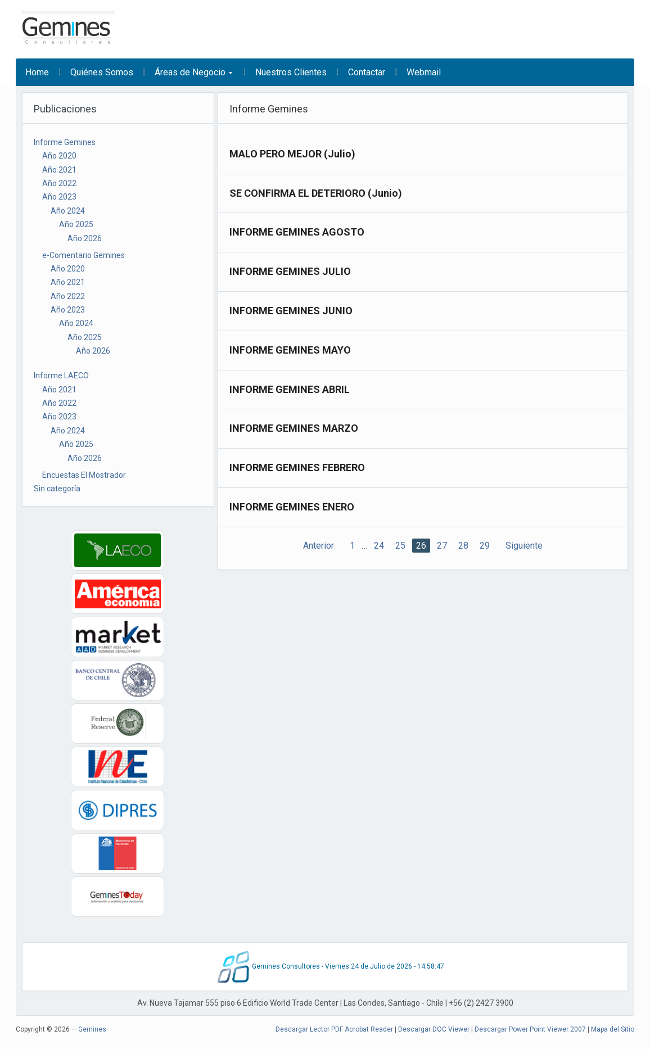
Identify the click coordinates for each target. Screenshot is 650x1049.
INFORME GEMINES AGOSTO (296, 232)
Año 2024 (68, 210)
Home (37, 72)
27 (442, 545)
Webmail (424, 72)
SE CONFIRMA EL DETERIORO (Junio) (315, 193)
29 (485, 545)
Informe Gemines (65, 142)
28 (463, 545)
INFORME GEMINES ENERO (291, 507)
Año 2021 (59, 169)
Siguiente (524, 545)
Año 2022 (59, 183)
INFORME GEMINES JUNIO (291, 310)
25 (400, 545)
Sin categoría (57, 488)
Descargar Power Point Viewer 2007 (530, 1029)
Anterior (318, 545)
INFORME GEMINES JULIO (290, 271)
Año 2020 (59, 155)
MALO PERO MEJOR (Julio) (292, 154)
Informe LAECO (61, 375)
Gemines (92, 1029)
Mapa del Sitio (612, 1029)
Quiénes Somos (101, 72)
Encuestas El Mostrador (84, 475)
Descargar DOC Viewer (434, 1029)
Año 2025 (76, 224)
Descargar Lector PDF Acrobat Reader (334, 1029)
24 (379, 545)
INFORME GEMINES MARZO (293, 428)
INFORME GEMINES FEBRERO (297, 467)
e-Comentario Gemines (83, 255)
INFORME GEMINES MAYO (290, 350)
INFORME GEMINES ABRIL (289, 389)
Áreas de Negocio (188, 76)
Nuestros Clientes (291, 72)
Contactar (366, 72)
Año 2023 (59, 196)
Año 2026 (84, 238)
